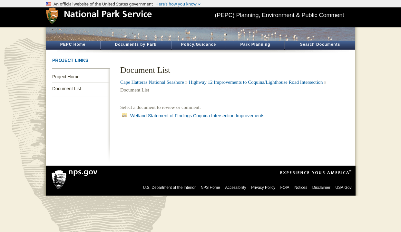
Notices (300, 187)
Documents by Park (135, 44)
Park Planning (255, 44)
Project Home (66, 76)
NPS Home (210, 187)
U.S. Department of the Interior (169, 187)
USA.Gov (343, 187)
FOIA (284, 187)
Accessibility (235, 187)
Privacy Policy (263, 187)
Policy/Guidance (198, 44)
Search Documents (320, 44)
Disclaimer (321, 187)
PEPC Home (72, 44)
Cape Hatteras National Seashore (152, 82)
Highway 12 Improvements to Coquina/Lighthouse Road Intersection (256, 82)
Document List (66, 88)
